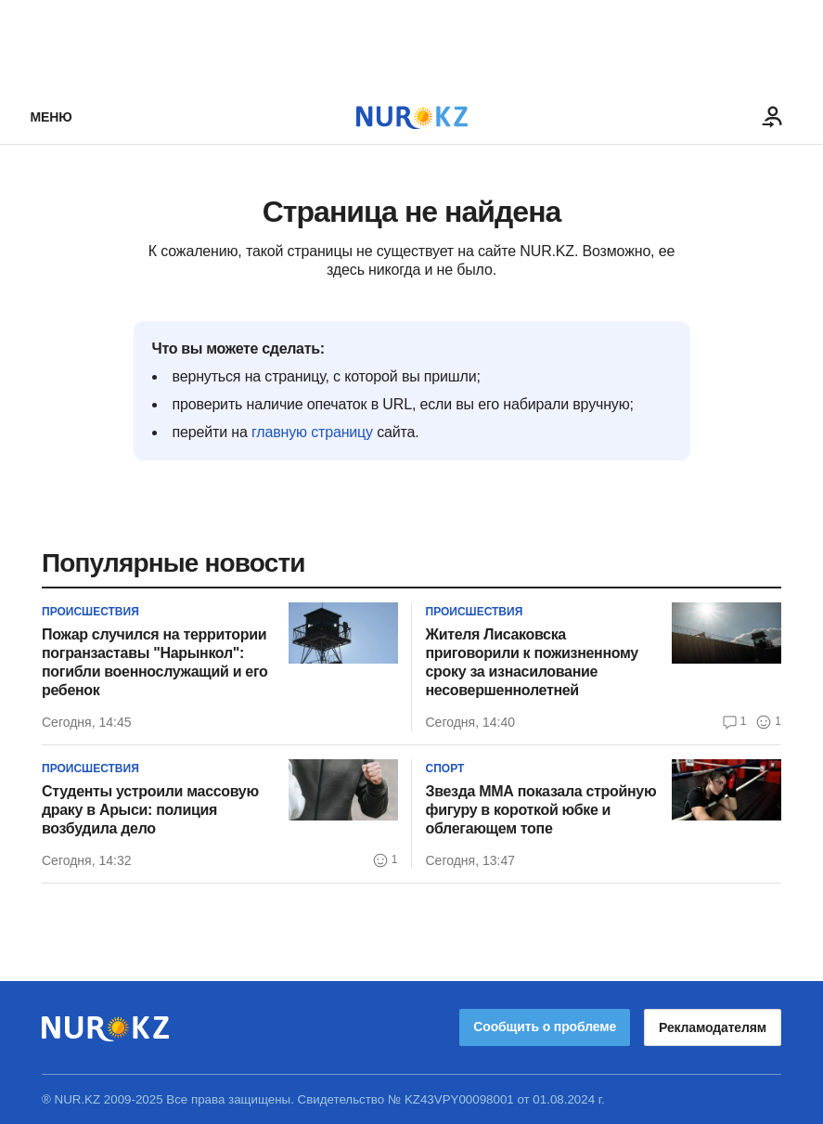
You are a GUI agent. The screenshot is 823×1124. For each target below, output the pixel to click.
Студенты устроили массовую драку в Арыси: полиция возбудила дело (150, 809)
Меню (51, 117)
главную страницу (312, 432)
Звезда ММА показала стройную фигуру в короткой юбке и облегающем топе (541, 809)
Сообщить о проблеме (544, 1026)
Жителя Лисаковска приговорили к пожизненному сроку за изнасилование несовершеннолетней (532, 662)
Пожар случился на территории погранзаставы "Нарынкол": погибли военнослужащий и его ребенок (155, 662)
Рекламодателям (712, 1027)
